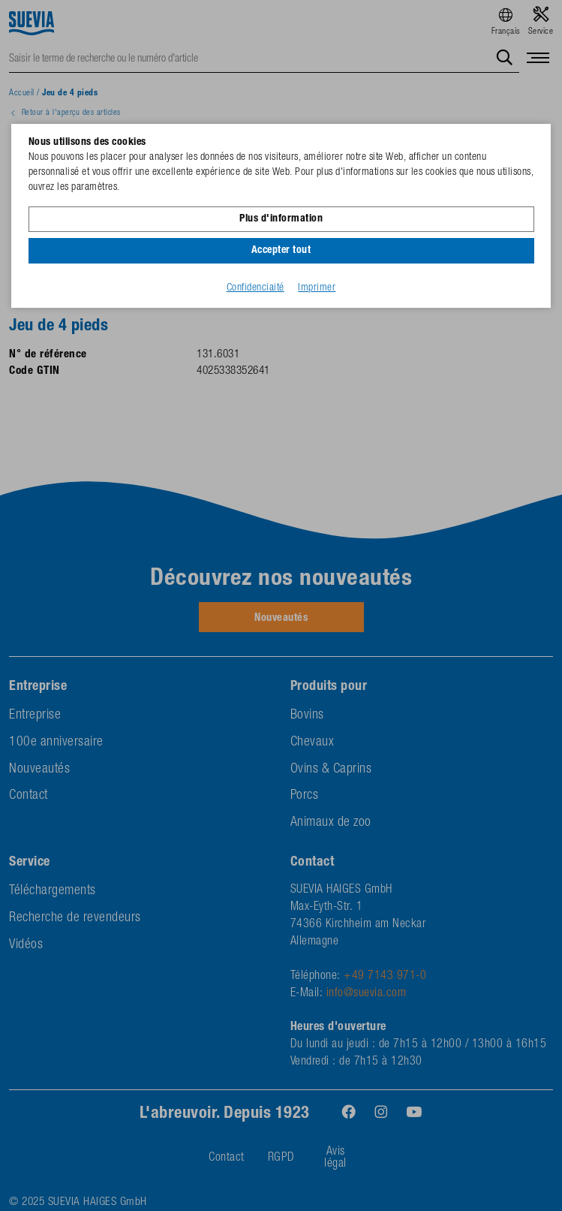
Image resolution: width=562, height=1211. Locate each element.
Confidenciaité (255, 288)
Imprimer (316, 288)
